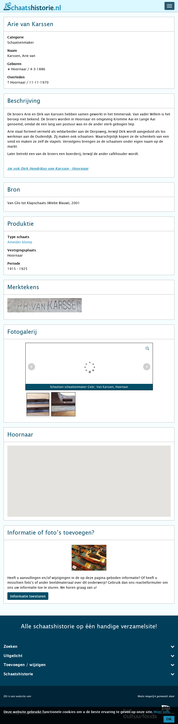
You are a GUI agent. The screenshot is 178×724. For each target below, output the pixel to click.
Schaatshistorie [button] (89, 674)
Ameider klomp (19, 242)
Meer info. (162, 712)
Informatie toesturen (28, 596)
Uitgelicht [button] (89, 656)
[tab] (89, 646)
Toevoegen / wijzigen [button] (89, 665)
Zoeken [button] (89, 646)
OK (169, 719)
